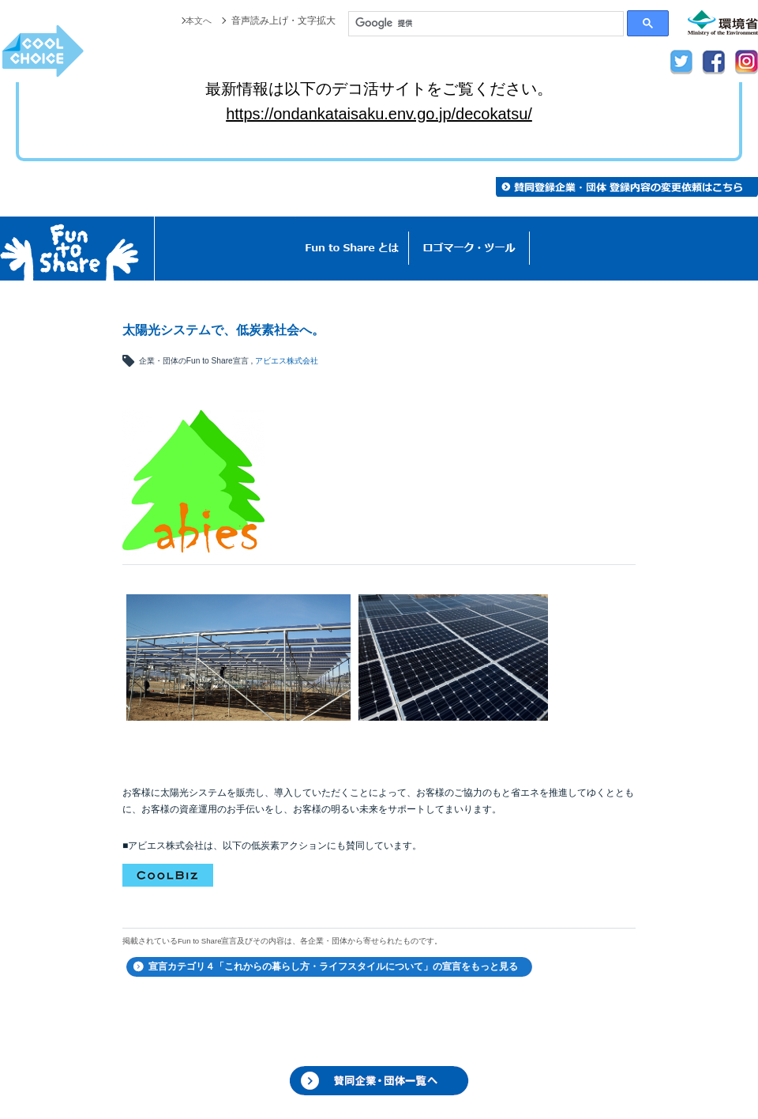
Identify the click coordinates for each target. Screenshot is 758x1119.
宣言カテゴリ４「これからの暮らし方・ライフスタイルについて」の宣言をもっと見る (333, 966)
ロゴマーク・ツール (469, 249)
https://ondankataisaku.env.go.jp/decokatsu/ (379, 113)
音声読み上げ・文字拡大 (283, 20)
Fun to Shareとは (352, 249)
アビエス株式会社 (286, 360)
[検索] (486, 24)
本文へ (197, 20)
